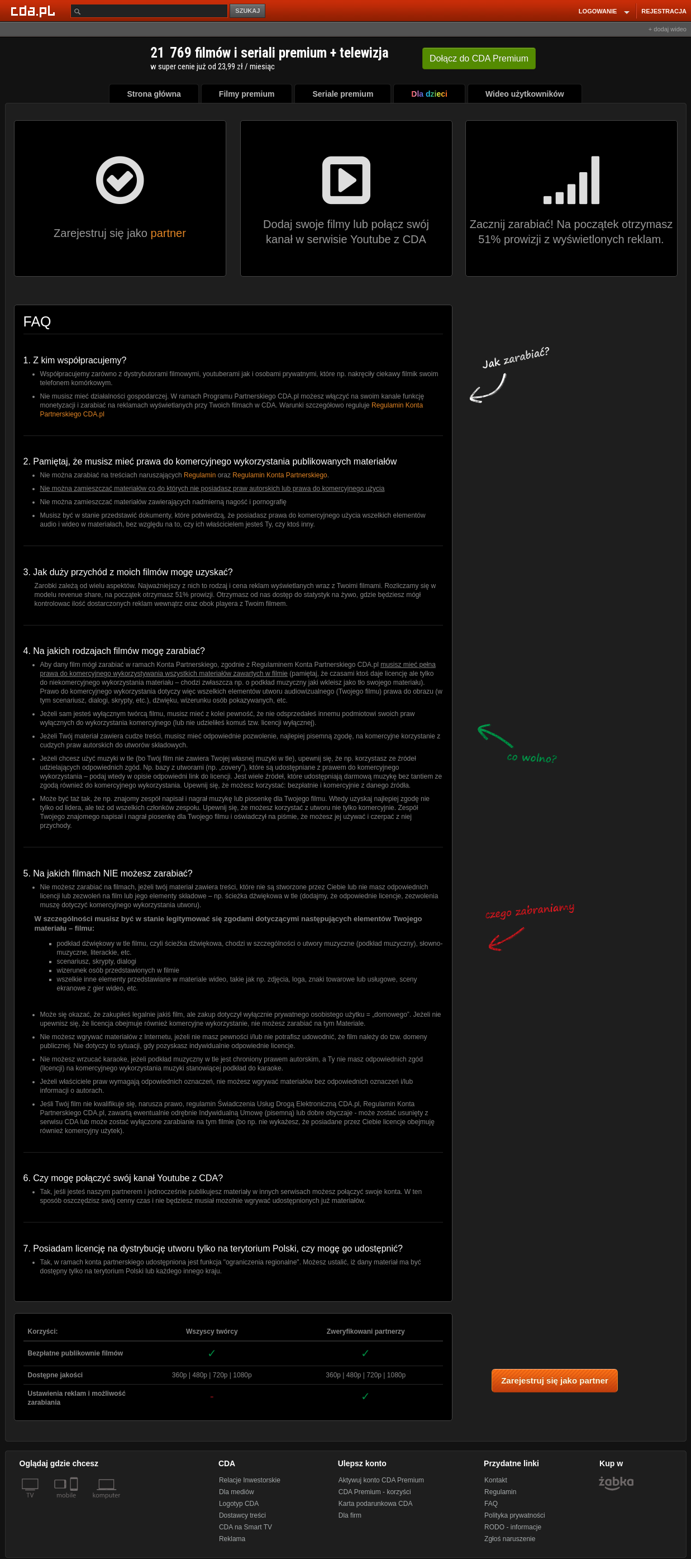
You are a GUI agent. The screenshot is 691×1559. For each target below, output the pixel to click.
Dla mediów (236, 1492)
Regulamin (200, 475)
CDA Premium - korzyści (375, 1492)
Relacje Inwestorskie (249, 1480)
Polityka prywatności (514, 1515)
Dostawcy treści (242, 1515)
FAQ (491, 1504)
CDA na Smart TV (245, 1527)
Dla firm (350, 1515)
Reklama (232, 1539)
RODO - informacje (512, 1527)
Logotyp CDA (239, 1504)
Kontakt (495, 1480)
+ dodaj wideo (668, 29)
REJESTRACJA (664, 11)
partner (168, 233)
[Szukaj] (149, 11)
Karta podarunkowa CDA (376, 1504)
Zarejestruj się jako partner (554, 1380)
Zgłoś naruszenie (509, 1539)
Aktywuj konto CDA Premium (381, 1480)
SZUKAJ (247, 10)
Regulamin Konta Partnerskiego (279, 475)
